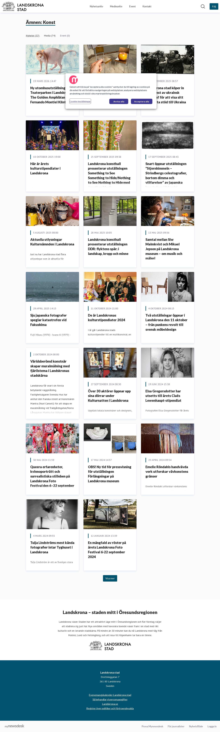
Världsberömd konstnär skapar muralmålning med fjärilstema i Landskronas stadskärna (50, 368)
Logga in (212, 726)
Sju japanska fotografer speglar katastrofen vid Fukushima (48, 320)
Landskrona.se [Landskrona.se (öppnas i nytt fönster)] (110, 703)
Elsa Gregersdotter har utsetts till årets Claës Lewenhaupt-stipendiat (163, 395)
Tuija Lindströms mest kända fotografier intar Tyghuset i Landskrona (52, 547)
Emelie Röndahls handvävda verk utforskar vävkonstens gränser (166, 471)
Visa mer (110, 578)
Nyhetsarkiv (96, 6)
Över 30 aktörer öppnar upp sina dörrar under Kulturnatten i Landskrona (109, 395)
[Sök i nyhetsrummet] (203, 6)
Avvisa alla (118, 101)
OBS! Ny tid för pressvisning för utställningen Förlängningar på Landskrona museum (109, 474)
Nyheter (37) (32, 35)
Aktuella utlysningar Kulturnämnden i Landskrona (52, 241)
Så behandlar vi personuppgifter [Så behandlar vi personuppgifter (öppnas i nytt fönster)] (110, 699)
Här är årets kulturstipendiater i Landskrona (45, 168)
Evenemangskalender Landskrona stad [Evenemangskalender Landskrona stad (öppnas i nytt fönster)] (110, 694)
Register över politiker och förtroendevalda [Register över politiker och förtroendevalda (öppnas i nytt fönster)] (110, 708)
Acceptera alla (141, 101)
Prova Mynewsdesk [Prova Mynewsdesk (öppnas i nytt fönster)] (152, 726)
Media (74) (50, 35)
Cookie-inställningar (80, 101)
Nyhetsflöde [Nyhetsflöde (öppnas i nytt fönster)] (196, 726)
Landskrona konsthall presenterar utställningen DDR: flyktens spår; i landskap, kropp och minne (108, 246)
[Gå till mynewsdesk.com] (14, 726)
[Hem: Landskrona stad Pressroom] (23, 6)
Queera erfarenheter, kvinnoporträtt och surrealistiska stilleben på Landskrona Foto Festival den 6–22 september (52, 476)
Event (132, 6)
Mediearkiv (116, 6)
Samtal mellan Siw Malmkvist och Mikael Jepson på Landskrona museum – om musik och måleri (163, 248)
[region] (111, 91)
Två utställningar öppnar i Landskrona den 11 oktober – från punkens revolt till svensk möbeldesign (166, 322)
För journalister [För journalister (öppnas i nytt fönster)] (176, 726)
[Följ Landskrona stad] (214, 6)
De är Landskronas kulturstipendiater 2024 (106, 317)
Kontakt (146, 6)
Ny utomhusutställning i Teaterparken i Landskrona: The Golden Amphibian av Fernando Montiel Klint (51, 95)
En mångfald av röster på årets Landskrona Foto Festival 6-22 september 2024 (107, 550)
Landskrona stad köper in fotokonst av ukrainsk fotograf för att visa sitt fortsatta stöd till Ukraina (165, 95)
